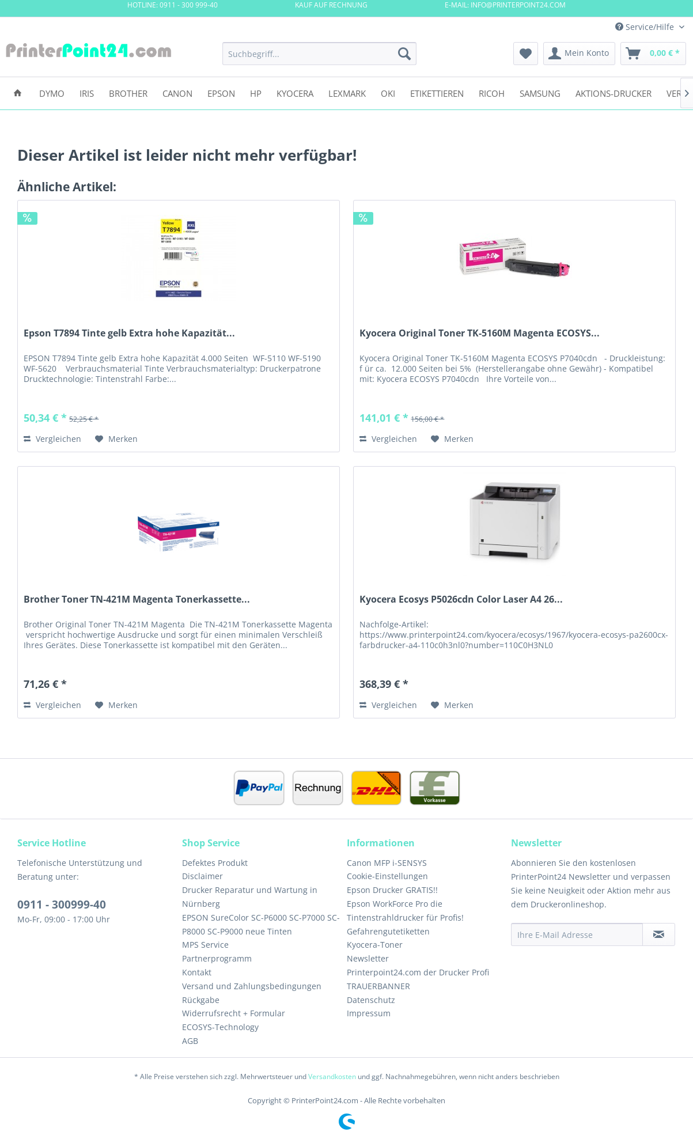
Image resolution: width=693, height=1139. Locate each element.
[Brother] (128, 92)
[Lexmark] (347, 92)
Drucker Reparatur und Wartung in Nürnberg (249, 896)
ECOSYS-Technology (220, 1026)
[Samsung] (540, 92)
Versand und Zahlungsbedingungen (251, 986)
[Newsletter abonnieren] (658, 934)
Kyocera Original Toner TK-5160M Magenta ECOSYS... (479, 333)
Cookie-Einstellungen (387, 876)
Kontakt (196, 972)
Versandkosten (332, 1076)
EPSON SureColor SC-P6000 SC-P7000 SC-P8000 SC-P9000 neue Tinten (261, 924)
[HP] (256, 92)
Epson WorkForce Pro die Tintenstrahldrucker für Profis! (405, 910)
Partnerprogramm (217, 958)
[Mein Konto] (579, 53)
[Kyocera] (295, 92)
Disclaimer (202, 876)
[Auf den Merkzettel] (116, 439)
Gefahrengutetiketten (388, 931)
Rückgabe (200, 999)
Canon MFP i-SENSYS (387, 862)
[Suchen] (404, 53)
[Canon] (177, 92)
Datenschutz (371, 999)
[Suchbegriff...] (319, 53)
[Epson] (221, 92)
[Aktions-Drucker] (613, 92)
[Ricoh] (491, 92)
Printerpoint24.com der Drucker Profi (418, 972)
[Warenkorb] (653, 53)
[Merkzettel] (525, 53)
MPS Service (205, 944)
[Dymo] (52, 92)
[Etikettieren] (437, 92)
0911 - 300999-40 (61, 904)
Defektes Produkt (215, 862)
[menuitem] (319, 53)
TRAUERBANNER (378, 986)
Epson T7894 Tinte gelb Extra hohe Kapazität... (129, 333)
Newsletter (368, 958)
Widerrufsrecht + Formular (233, 1013)
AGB (190, 1040)
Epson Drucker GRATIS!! (392, 889)
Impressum (369, 1013)
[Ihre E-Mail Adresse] (577, 934)
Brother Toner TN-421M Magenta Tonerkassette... (137, 599)
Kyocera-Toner (375, 944)
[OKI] (388, 92)
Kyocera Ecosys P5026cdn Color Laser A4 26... (461, 599)
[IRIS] (86, 92)
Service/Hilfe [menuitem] (645, 26)
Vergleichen (52, 438)
